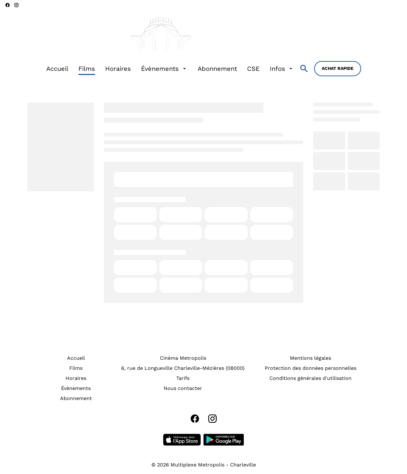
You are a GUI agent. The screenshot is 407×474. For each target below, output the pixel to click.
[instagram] (16, 5)
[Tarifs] (182, 378)
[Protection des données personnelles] (310, 368)
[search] (304, 69)
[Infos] (282, 68)
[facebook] (7, 5)
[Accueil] (57, 68)
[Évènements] (164, 68)
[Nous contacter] (183, 388)
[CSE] (253, 68)
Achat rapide (337, 68)
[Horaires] (118, 68)
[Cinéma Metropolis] (183, 358)
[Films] (86, 68)
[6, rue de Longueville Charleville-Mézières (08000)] (183, 368)
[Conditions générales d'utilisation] (310, 378)
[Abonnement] (217, 68)
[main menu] (170, 68)
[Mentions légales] (310, 358)
